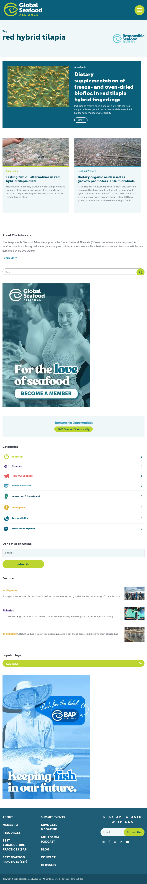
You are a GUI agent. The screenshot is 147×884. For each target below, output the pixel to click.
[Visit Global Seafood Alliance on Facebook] (109, 842)
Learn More (9, 258)
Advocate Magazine (49, 827)
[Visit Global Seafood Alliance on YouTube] (127, 842)
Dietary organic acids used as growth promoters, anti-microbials (106, 179)
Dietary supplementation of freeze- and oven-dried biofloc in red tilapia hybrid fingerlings (104, 87)
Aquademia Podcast (50, 839)
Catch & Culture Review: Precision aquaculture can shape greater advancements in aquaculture (67, 634)
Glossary (49, 865)
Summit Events (53, 817)
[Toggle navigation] (139, 10)
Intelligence (9, 590)
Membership (12, 825)
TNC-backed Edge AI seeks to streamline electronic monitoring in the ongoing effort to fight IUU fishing (58, 616)
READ (81, 120)
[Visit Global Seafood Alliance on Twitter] (115, 842)
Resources (11, 833)
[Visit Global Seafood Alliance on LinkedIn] (121, 842)
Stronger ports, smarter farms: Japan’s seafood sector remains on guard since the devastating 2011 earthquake (61, 596)
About (7, 817)
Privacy (65, 879)
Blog (45, 849)
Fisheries (8, 610)
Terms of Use (77, 879)
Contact (48, 857)
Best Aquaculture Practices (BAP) (15, 845)
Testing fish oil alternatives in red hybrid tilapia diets (33, 179)
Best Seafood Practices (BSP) (14, 859)
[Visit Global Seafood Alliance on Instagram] (103, 842)
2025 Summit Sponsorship (74, 429)
